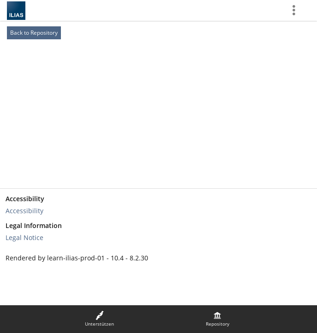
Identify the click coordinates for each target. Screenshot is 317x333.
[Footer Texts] (158, 258)
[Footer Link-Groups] (158, 218)
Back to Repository (34, 33)
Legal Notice (24, 237)
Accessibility (24, 210)
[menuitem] (99, 319)
